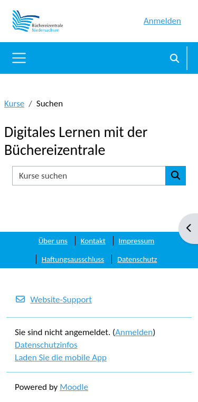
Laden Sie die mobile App (61, 357)
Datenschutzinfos (46, 344)
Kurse (14, 103)
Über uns (53, 241)
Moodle (74, 387)
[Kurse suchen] (89, 176)
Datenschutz (137, 259)
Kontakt (93, 241)
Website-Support (53, 299)
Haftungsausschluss (73, 259)
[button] (174, 58)
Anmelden (162, 20)
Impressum (137, 241)
